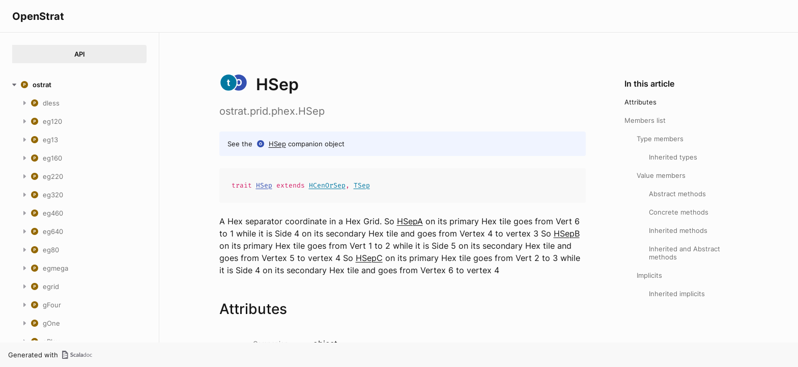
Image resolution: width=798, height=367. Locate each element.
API (79, 54)
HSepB (567, 233)
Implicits (649, 275)
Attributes (640, 102)
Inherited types (673, 157)
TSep (362, 185)
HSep (277, 144)
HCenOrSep (327, 185)
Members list (645, 120)
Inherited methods (678, 230)
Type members (660, 139)
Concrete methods (678, 212)
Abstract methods (677, 194)
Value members (661, 175)
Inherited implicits (677, 294)
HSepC (369, 258)
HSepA (410, 221)
